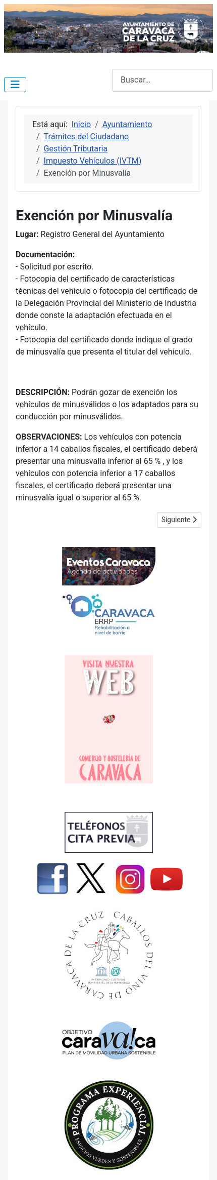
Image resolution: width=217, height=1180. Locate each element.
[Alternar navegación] (15, 84)
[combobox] (162, 80)
